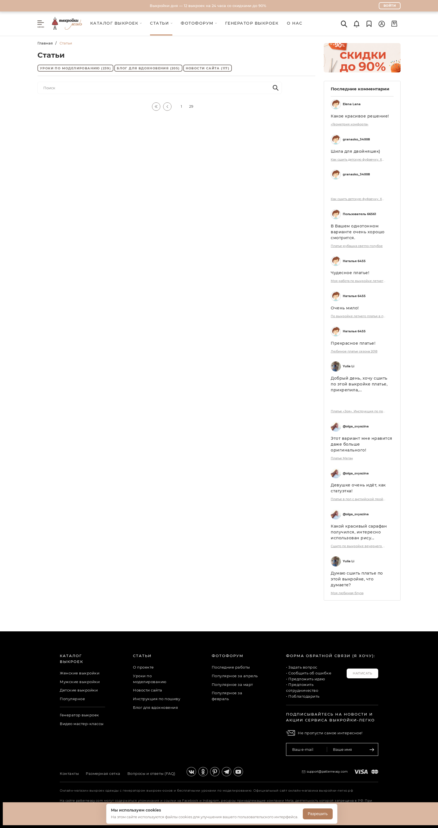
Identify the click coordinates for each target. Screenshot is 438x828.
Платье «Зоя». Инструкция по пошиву (359, 411)
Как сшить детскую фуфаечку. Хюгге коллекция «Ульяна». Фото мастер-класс (359, 159)
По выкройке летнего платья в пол (359, 316)
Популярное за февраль (227, 696)
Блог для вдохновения (148, 68)
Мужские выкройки (80, 681)
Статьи (142, 655)
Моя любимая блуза (347, 593)
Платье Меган (342, 458)
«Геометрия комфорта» (349, 124)
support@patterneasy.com (327, 771)
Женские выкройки (79, 673)
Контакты (69, 773)
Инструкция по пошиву (156, 699)
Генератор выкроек (79, 715)
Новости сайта (208, 68)
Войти (390, 6)
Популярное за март (232, 684)
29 (191, 106)
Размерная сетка (103, 773)
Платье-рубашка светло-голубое (357, 246)
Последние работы (231, 667)
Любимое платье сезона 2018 (354, 351)
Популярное (72, 699)
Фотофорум (228, 655)
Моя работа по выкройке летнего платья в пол (359, 281)
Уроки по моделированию (75, 68)
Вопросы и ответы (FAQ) (151, 773)
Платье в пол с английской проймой (359, 499)
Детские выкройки (79, 690)
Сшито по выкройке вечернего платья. (359, 546)
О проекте (143, 667)
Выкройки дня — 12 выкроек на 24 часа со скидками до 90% (208, 5)
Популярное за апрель (235, 676)
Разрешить (318, 813)
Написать (362, 673)
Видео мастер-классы (82, 723)
